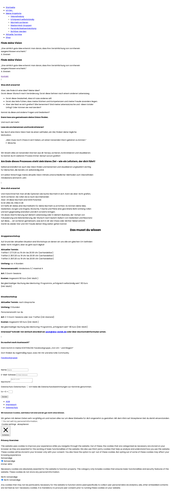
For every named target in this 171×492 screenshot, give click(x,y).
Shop (8, 37)
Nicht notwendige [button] (9, 477)
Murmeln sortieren (19, 22)
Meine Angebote (13, 13)
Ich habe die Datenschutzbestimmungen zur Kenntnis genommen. (60, 387)
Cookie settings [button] (9, 425)
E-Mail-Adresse (8, 374)
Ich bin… (9, 10)
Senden (4, 397)
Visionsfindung (17, 16)
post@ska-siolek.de (56, 331)
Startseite (10, 7)
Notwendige (9, 461)
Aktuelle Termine (14, 34)
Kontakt (5, 76)
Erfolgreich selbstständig (22, 19)
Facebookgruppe (9, 357)
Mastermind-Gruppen (21, 25)
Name (4, 369)
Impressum (11, 405)
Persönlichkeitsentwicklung (23, 28)
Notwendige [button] (6, 458)
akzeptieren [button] (23, 425)
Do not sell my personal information (20, 422)
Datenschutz (7, 387)
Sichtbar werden (18, 31)
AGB (8, 402)
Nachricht (5, 382)
